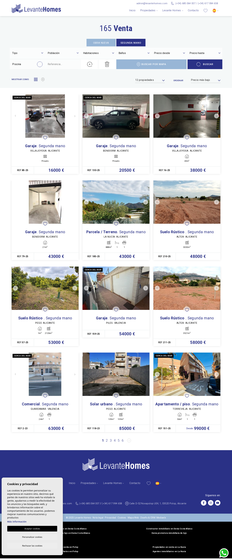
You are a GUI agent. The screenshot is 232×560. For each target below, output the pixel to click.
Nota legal (98, 519)
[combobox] (27, 53)
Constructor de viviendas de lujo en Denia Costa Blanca (63, 535)
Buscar (205, 64)
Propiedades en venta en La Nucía (169, 549)
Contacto (193, 10)
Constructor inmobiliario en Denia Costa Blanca (169, 530)
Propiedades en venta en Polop (62, 549)
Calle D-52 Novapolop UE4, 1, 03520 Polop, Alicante (157, 505)
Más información (17, 521)
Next (75, 116)
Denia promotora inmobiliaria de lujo (169, 535)
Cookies (122, 519)
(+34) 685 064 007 (185, 3)
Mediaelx (161, 519)
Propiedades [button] (147, 10)
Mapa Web (133, 519)
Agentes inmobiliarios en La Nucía (169, 553)
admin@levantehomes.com (152, 3)
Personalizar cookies (32, 536)
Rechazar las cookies (32, 545)
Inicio (132, 10)
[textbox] (27, 53)
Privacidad (110, 519)
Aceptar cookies (32, 528)
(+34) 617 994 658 (208, 3)
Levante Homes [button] (171, 10)
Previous (15, 116)
